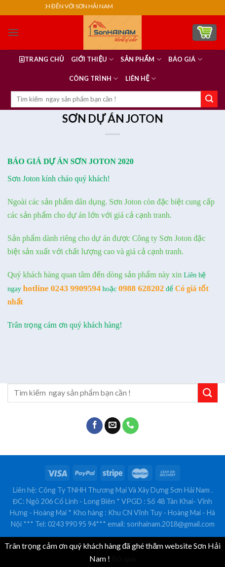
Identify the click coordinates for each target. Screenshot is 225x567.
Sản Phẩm (140, 59)
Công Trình (93, 78)
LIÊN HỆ (140, 78)
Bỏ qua (124, 558)
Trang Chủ (41, 59)
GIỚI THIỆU (92, 59)
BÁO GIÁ (185, 59)
